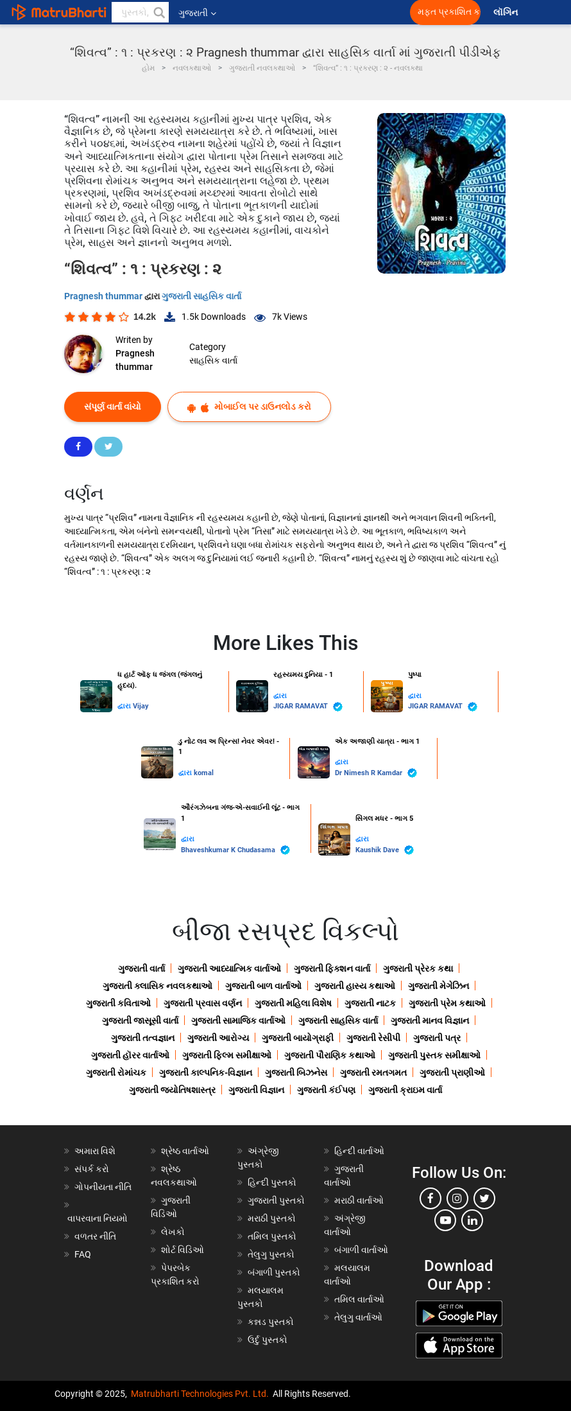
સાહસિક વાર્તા (213, 360)
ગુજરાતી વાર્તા (141, 968)
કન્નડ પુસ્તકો (271, 1322)
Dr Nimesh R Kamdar (376, 773)
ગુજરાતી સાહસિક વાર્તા (201, 296)
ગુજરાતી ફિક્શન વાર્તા (332, 968)
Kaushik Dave (384, 850)
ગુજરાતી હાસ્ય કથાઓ (354, 986)
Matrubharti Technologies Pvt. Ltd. (200, 1394)
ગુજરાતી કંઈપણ (326, 1090)
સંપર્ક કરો (91, 1169)
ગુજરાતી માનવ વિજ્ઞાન (430, 1020)
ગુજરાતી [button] (197, 13)
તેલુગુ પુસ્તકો (271, 1254)
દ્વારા (125, 706)
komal (204, 773)
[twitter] (484, 1198)
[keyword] (140, 12)
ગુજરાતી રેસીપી (373, 1038)
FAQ (82, 1254)
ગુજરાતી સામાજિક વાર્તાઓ (238, 1020)
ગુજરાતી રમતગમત (373, 1072)
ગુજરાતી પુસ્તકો (276, 1200)
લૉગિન (506, 12)
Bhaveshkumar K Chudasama (235, 850)
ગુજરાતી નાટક (370, 1003)
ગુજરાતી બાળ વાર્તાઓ (263, 986)
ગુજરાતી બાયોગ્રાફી (298, 1038)
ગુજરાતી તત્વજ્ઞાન (143, 1038)
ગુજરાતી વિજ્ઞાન (256, 1090)
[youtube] (445, 1220)
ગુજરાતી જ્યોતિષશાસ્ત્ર (172, 1090)
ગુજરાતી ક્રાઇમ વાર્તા (405, 1090)
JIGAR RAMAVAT (308, 707)
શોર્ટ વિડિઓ (182, 1250)
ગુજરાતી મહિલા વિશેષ (293, 1003)
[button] (158, 12)
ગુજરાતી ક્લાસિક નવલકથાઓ (157, 986)
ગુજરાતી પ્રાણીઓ (452, 1072)
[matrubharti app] (299, 12)
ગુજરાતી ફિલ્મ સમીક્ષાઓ (226, 1055)
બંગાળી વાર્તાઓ (361, 1250)
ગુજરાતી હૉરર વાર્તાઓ (130, 1055)
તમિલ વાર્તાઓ (359, 1299)
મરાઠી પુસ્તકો (272, 1218)
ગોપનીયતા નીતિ (103, 1187)
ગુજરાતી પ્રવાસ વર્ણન (203, 1003)
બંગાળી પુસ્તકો (274, 1272)
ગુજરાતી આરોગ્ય (218, 1038)
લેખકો (173, 1232)
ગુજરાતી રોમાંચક (116, 1072)
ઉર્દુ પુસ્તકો (267, 1340)
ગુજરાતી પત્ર (437, 1038)
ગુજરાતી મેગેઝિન (438, 986)
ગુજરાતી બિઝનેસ (296, 1072)
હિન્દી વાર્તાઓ (359, 1151)
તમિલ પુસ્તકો (272, 1236)
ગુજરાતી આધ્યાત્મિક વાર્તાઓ (229, 968)
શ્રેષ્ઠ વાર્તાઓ (185, 1151)
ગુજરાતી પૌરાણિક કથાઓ (329, 1055)
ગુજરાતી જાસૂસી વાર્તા (140, 1020)
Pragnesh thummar (104, 296)
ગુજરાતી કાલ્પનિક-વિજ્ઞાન (205, 1072)
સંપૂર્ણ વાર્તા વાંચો (112, 406)
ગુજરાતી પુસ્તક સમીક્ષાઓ (434, 1055)
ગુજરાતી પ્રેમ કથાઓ (447, 1003)
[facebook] (430, 1198)
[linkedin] (472, 1220)
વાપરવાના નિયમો (98, 1218)
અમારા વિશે (94, 1151)
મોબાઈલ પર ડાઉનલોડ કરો (249, 406)
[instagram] (457, 1198)
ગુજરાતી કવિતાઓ (118, 1003)
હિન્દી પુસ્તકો (272, 1182)
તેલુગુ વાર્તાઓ (358, 1317)
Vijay (141, 706)
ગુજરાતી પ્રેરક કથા (418, 968)
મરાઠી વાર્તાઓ (359, 1200)
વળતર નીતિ (95, 1236)
